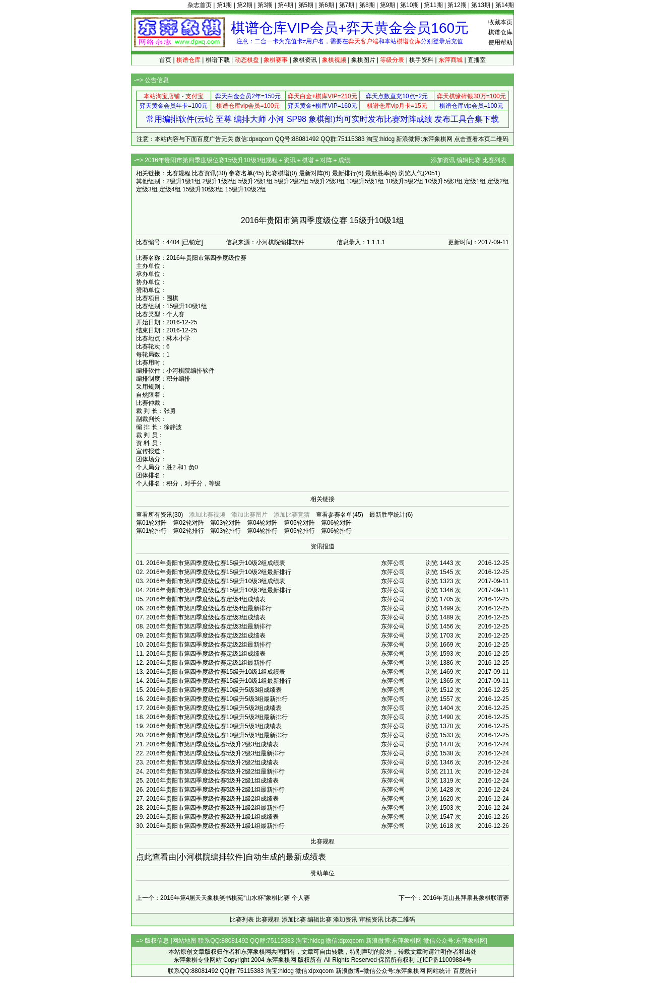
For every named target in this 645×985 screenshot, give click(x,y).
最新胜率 (377, 173)
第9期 (388, 5)
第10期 (409, 5)
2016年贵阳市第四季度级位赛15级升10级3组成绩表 (215, 581)
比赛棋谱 (278, 173)
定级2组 (498, 181)
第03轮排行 (225, 530)
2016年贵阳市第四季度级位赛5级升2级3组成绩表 (212, 744)
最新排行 (344, 173)
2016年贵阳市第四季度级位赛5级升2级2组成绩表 (212, 762)
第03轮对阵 (225, 522)
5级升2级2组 (291, 181)
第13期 (480, 5)
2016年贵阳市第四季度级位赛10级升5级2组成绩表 (214, 708)
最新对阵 (311, 173)
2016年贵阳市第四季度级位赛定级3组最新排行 (209, 626)
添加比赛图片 (249, 514)
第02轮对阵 (188, 522)
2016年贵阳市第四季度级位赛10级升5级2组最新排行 (217, 717)
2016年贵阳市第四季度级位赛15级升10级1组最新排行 (218, 680)
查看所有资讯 (154, 514)
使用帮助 (500, 42)
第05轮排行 (299, 530)
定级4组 (170, 189)
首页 (165, 59)
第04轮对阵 (262, 522)
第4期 (285, 5)
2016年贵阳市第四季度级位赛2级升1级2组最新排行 (215, 807)
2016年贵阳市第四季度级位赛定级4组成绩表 (206, 599)
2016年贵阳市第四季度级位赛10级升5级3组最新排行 (217, 698)
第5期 (306, 5)
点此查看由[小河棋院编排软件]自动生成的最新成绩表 (231, 857)
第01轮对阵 (151, 522)
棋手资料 (421, 59)
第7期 (347, 5)
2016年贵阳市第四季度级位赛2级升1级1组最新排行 (215, 825)
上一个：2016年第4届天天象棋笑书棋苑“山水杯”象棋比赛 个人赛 (223, 897)
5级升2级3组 (327, 181)
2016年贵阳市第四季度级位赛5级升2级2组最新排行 (215, 771)
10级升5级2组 (404, 181)
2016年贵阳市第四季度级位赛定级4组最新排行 (209, 608)
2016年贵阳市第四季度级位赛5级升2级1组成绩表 (212, 780)
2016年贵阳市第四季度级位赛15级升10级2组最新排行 (218, 572)
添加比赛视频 (207, 514)
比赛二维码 (400, 919)
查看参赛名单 (334, 514)
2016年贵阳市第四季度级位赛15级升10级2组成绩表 (215, 563)
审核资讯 (371, 919)
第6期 (326, 5)
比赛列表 (494, 160)
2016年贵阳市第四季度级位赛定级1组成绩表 (206, 653)
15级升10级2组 (245, 189)
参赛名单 (241, 173)
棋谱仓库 (500, 32)
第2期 (244, 5)
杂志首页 (199, 5)
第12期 (456, 5)
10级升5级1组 (365, 181)
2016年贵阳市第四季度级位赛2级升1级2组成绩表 (212, 798)
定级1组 (475, 181)
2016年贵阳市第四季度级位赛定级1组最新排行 (209, 662)
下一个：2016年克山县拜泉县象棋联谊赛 (454, 897)
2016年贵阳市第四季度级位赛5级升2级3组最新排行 (215, 753)
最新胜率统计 (387, 514)
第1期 (224, 5)
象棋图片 (363, 59)
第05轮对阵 (299, 522)
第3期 (265, 5)
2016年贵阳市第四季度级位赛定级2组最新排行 (209, 644)
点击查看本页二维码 (481, 139)
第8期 (367, 5)
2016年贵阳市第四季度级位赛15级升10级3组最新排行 (218, 590)
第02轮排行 (188, 530)
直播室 (477, 59)
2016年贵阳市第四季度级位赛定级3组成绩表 (206, 617)
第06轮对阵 (336, 522)
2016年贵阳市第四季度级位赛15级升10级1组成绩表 (215, 671)
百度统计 (465, 970)
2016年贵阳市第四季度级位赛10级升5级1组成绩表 (214, 726)
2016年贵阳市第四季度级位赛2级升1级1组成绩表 (212, 816)
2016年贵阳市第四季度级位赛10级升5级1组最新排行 (217, 735)
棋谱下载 (218, 59)
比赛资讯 (204, 173)
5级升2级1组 (255, 181)
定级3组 (147, 189)
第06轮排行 (336, 530)
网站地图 (184, 940)
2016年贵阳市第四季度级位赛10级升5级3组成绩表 (214, 689)
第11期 (433, 5)
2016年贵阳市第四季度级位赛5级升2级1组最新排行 (215, 789)
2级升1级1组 (183, 181)
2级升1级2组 (219, 181)
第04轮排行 (262, 530)
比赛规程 (178, 173)
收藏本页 (500, 22)
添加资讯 (443, 160)
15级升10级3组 (202, 189)
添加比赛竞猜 (292, 514)
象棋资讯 (305, 59)
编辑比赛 (469, 160)
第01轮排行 (151, 530)
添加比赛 (294, 919)
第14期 (504, 5)
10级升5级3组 (444, 181)
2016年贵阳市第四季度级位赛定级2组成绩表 (206, 635)
